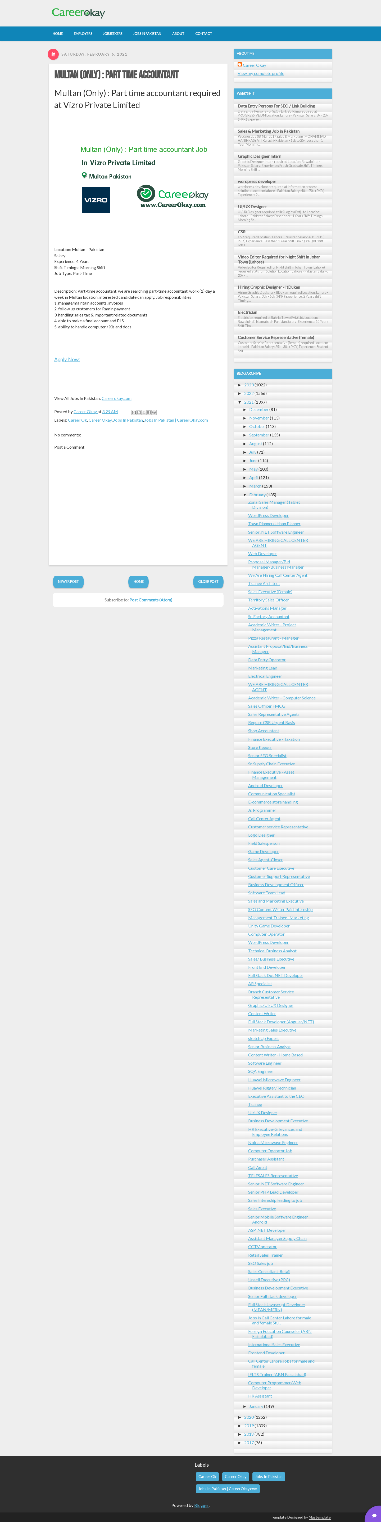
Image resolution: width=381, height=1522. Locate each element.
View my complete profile (261, 73)
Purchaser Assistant (266, 1158)
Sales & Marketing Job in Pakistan (269, 130)
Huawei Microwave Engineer (274, 1079)
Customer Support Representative (279, 876)
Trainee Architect (264, 583)
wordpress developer (257, 181)
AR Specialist (260, 983)
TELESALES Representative (273, 1175)
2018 (249, 1433)
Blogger (201, 1505)
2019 (249, 1425)
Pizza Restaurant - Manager (273, 637)
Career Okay (100, 419)
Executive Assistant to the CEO (276, 1096)
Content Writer (262, 1013)
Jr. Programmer (262, 810)
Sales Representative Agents (274, 714)
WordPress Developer (268, 515)
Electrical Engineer (265, 676)
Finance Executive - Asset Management (271, 774)
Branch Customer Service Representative (271, 994)
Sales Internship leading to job (275, 1200)
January (256, 1406)
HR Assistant (260, 1395)
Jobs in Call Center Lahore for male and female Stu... (279, 1320)
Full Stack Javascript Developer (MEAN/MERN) (276, 1307)
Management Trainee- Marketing (278, 917)
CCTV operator (262, 1246)
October (257, 426)
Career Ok (77, 419)
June (253, 460)
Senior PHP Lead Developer (273, 1191)
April (253, 477)
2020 (249, 1417)
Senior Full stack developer (272, 1296)
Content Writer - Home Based (275, 1054)
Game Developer (263, 851)
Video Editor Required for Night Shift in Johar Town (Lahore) (279, 259)
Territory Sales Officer (268, 599)
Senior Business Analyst (269, 1046)
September (259, 434)
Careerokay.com (116, 398)
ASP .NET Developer (267, 1230)
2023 (249, 384)
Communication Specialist (271, 793)
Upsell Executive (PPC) (269, 1279)
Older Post (208, 581)
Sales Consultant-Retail (269, 1271)
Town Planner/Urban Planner (274, 523)
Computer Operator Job (270, 1150)
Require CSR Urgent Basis (271, 722)
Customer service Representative (278, 826)
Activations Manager (267, 607)
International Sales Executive (274, 1344)
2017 (249, 1442)
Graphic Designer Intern (259, 156)
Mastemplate (320, 1517)
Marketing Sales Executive (272, 1029)
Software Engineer (265, 1062)
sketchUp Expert (263, 1038)
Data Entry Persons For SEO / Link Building (276, 105)
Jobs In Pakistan (128, 419)
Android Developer (265, 785)
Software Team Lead (266, 892)
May (253, 468)
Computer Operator (266, 933)
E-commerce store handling (273, 801)
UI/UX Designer (252, 206)
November (259, 417)
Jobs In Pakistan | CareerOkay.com (176, 419)
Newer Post (68, 581)
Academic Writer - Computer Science (282, 697)
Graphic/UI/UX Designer (270, 1005)
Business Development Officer (276, 884)
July (252, 451)
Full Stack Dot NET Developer (275, 975)
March (255, 485)
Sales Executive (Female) (270, 591)
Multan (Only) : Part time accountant (116, 75)
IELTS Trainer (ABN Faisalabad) (277, 1374)
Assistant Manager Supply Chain (277, 1238)
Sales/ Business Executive (271, 958)
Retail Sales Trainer (265, 1254)
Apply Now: (67, 359)
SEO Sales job (260, 1263)
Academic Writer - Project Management (272, 627)
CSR (242, 231)
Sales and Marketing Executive (276, 900)
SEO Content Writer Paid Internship (280, 909)
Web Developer (262, 553)
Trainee (255, 1104)
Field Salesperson (264, 843)
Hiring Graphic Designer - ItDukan (269, 286)
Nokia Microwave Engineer (273, 1142)
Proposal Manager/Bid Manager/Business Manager (276, 564)
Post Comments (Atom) (150, 599)
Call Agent (257, 1167)
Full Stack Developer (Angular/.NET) (281, 1021)
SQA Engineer (260, 1071)
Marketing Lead (262, 667)
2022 (249, 393)
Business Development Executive (278, 1120)
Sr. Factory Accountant (268, 616)
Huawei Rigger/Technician (272, 1087)
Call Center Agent (264, 818)
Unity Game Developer (269, 925)
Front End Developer (267, 967)
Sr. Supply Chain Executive (271, 763)
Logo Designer (261, 834)
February (257, 494)
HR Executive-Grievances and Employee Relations (275, 1132)
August (255, 443)
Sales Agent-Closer (265, 859)
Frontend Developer (266, 1352)
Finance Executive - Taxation (274, 739)
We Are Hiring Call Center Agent (277, 575)
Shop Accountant (263, 730)
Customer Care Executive (271, 868)
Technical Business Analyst (272, 950)
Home (139, 581)
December (259, 409)
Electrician (247, 312)
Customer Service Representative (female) (276, 337)
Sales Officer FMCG (266, 705)
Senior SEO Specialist (267, 755)
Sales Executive (262, 1208)
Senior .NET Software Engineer (276, 531)
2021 (249, 401)
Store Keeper (260, 747)
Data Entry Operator (267, 659)
